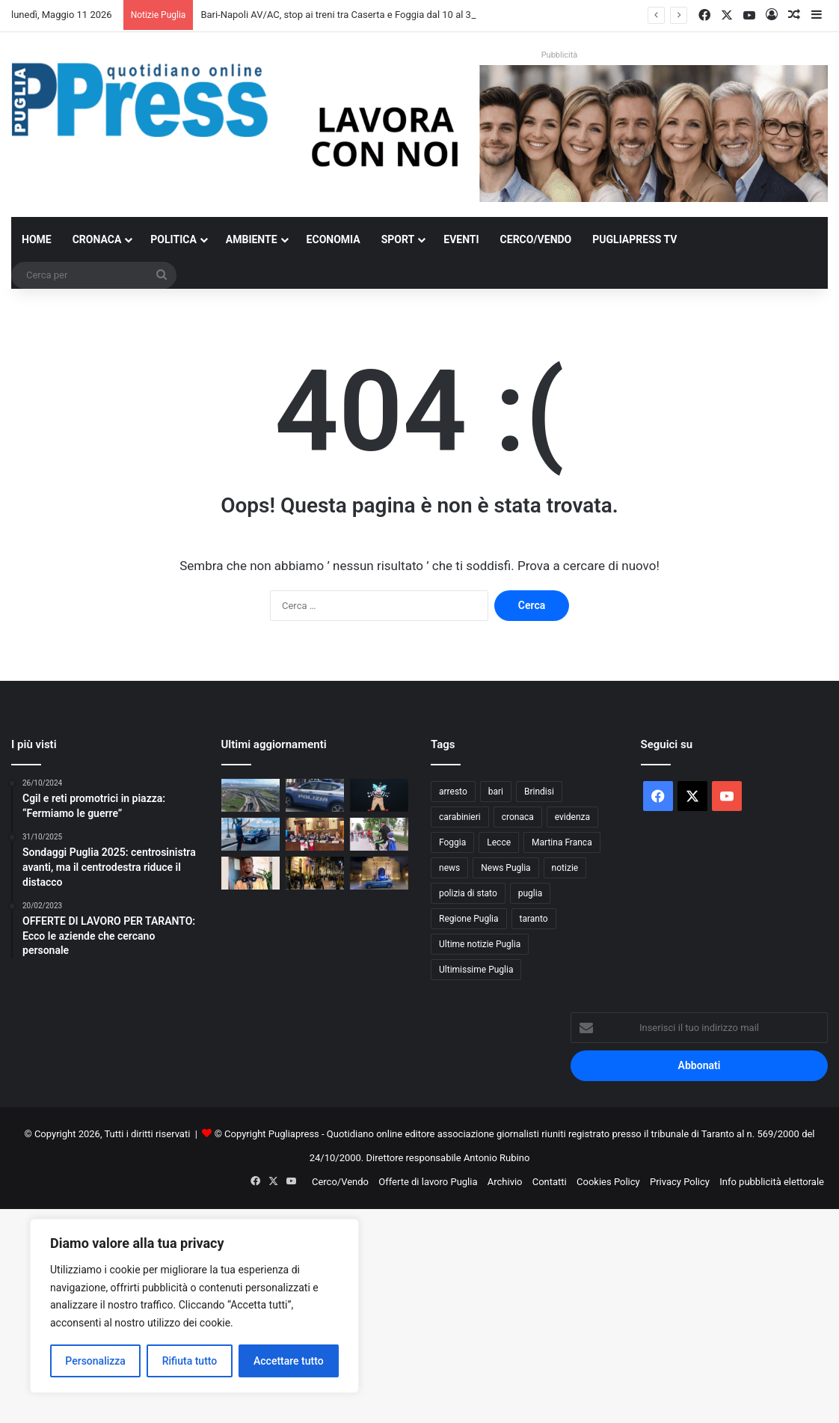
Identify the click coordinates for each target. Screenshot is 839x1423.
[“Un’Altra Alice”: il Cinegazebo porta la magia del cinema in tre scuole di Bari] (379, 795)
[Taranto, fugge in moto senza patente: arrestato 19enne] (250, 834)
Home (37, 239)
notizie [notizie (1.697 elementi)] (565, 868)
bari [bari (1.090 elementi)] (495, 791)
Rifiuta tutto (190, 1361)
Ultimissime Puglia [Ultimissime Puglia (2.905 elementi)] (476, 969)
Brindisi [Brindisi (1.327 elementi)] (539, 791)
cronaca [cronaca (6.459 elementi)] (518, 817)
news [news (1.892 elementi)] (449, 868)
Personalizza (95, 1361)
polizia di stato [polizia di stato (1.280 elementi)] (468, 893)
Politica (173, 239)
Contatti (549, 1181)
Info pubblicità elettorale (771, 1181)
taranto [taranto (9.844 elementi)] (534, 919)
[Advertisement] (419, 1314)
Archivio (505, 1181)
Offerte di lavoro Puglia (427, 1181)
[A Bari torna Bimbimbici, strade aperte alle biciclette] (379, 834)
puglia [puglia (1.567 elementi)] (530, 893)
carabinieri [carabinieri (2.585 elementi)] (460, 817)
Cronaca (97, 239)
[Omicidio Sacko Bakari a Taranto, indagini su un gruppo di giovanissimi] (250, 873)
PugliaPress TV (634, 239)
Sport (398, 239)
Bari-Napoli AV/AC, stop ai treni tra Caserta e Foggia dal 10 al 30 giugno (354, 14)
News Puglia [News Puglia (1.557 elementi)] (505, 868)
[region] (194, 1306)
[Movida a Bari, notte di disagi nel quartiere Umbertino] (315, 873)
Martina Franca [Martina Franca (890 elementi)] (562, 842)
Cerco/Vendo (536, 239)
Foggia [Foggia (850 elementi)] (452, 842)
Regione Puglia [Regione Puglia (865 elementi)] (469, 919)
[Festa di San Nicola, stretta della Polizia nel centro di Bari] (315, 795)
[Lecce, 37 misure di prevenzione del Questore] (379, 873)
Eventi (461, 239)
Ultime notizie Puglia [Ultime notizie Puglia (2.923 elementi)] (479, 944)
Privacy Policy (680, 1181)
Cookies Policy (608, 1181)
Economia (333, 239)
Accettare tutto (288, 1361)
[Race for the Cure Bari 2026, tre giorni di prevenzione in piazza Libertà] (315, 834)
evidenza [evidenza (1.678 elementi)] (572, 817)
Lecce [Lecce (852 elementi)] (499, 842)
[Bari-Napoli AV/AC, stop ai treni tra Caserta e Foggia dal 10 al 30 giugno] (250, 795)
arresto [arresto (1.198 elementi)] (453, 791)
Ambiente (251, 239)
